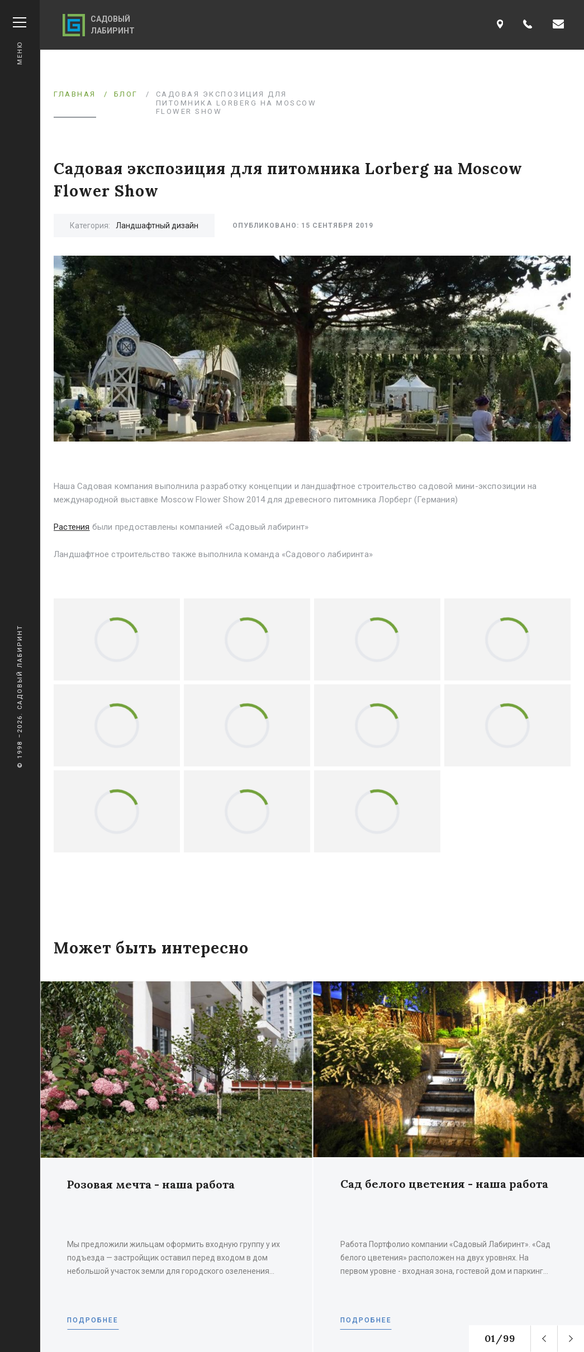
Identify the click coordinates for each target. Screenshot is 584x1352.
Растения (72, 527)
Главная (75, 94)
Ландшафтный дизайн (157, 225)
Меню (19, 41)
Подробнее (92, 1320)
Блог (126, 94)
